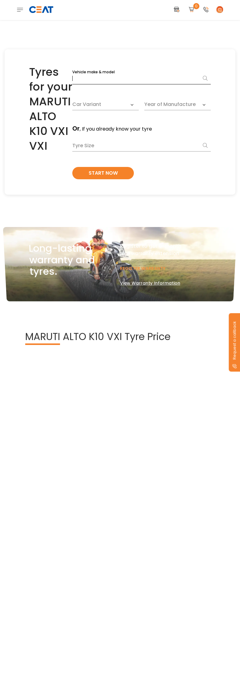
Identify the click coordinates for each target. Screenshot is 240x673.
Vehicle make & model (93, 72)
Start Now (103, 172)
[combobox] (105, 105)
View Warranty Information (149, 277)
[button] (206, 9)
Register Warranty (142, 265)
